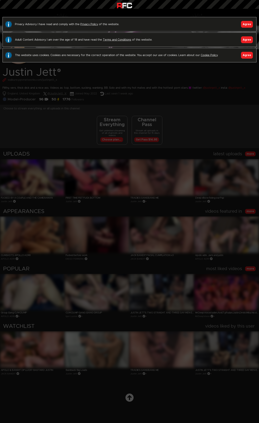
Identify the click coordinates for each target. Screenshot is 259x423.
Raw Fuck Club (124, 5)
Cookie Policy (209, 55)
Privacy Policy (89, 24)
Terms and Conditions (117, 39)
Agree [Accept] (247, 24)
